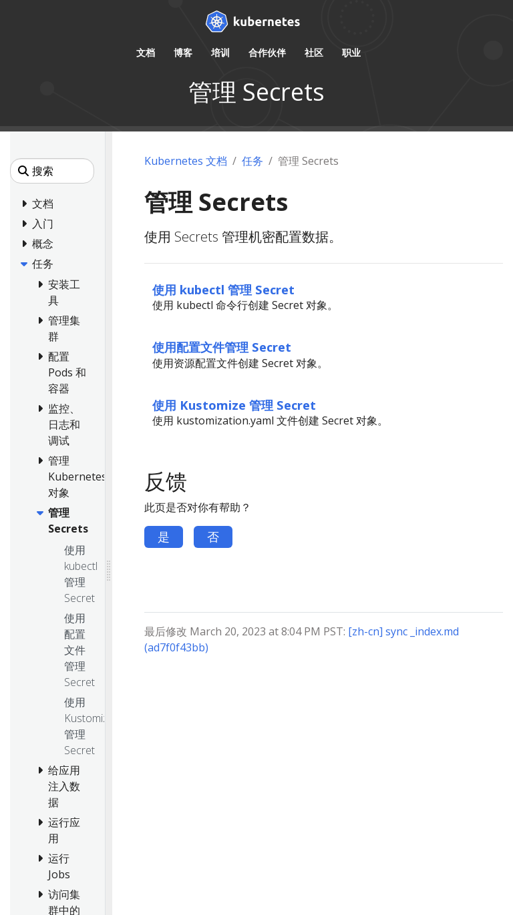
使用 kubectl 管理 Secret (223, 289)
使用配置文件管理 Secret (221, 346)
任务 (252, 161)
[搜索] (52, 171)
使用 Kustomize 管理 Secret (234, 404)
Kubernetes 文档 (185, 161)
